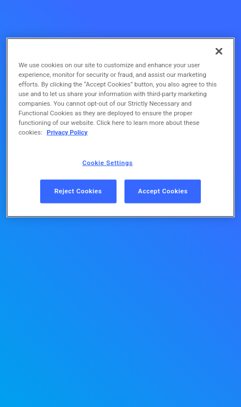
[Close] (218, 51)
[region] (120, 128)
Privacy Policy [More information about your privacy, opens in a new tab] (67, 132)
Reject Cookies (78, 191)
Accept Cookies (163, 191)
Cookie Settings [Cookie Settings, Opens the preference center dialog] (108, 162)
